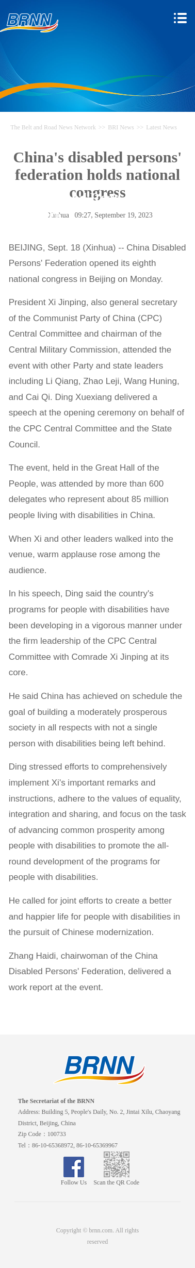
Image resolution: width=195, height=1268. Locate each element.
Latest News (161, 127)
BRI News (121, 127)
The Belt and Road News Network (53, 127)
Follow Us (74, 1179)
